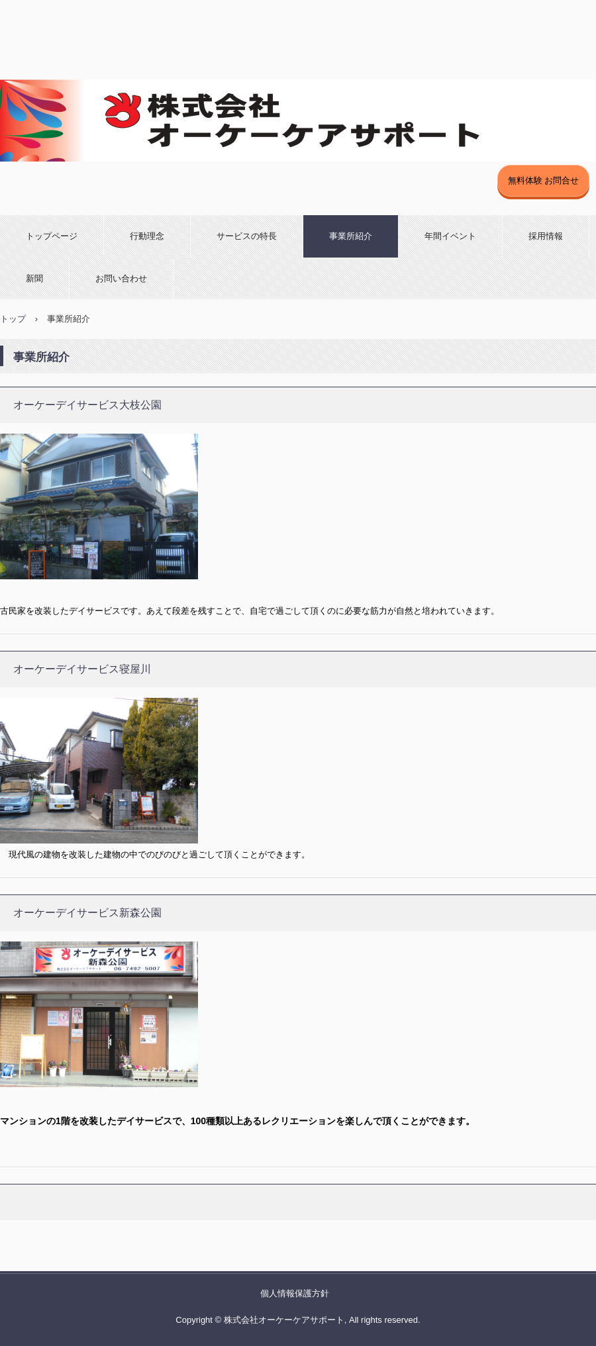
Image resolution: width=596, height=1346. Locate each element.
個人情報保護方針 (294, 1293)
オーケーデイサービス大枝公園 (87, 404)
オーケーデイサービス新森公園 (87, 912)
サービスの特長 (247, 236)
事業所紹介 (350, 236)
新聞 (34, 278)
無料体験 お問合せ (543, 180)
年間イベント (450, 236)
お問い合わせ (121, 278)
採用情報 (545, 236)
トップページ (51, 236)
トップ (13, 319)
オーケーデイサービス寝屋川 (82, 669)
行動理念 (147, 236)
